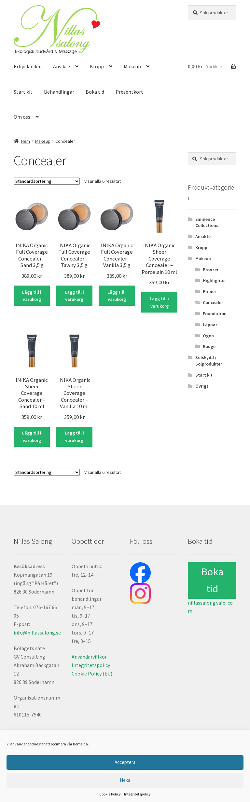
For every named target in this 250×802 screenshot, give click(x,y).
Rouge (209, 346)
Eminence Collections (206, 222)
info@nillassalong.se (37, 632)
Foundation (215, 313)
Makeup (132, 66)
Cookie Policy (110, 794)
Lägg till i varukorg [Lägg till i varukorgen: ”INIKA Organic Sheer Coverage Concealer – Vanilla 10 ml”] (74, 436)
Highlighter (214, 280)
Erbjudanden (28, 66)
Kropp (97, 66)
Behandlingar (59, 91)
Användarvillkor (89, 656)
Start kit (23, 91)
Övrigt (201, 386)
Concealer (213, 302)
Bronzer (210, 270)
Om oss (22, 117)
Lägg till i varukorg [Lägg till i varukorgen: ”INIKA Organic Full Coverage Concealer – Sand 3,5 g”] (31, 295)
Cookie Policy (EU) (92, 673)
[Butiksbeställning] (47, 181)
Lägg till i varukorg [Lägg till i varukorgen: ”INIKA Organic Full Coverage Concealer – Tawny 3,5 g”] (74, 295)
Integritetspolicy (137, 794)
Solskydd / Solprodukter (208, 360)
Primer (209, 291)
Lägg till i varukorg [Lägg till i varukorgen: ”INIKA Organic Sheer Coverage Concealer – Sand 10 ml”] (31, 436)
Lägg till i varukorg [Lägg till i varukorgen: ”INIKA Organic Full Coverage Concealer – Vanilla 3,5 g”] (117, 295)
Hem (25, 141)
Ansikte (61, 66)
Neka (125, 780)
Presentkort (129, 91)
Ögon (208, 336)
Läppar (210, 324)
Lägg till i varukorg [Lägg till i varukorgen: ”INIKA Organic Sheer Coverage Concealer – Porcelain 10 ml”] (159, 302)
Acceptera (125, 762)
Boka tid (95, 91)
